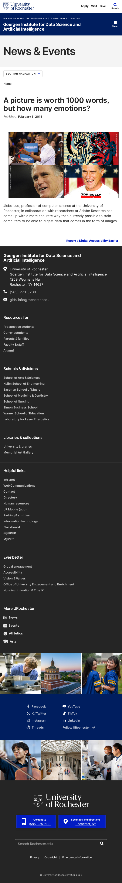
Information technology (20, 521)
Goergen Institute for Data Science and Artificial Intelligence (42, 27)
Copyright (50, 857)
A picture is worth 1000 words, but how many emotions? (56, 104)
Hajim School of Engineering (24, 383)
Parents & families (16, 338)
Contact (9, 491)
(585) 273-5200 (23, 292)
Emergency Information (77, 857)
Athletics (13, 633)
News (10, 617)
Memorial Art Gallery (18, 452)
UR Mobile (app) (15, 509)
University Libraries (17, 446)
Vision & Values (14, 578)
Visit (94, 6)
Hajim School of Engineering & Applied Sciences (41, 18)
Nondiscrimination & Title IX (23, 590)
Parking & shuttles (16, 515)
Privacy (34, 857)
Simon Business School (20, 407)
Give (103, 6)
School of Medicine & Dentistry (25, 395)
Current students (15, 333)
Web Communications (19, 485)
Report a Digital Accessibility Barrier (92, 240)
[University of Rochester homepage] (18, 6)
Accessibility (12, 572)
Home (7, 84)
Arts (9, 641)
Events (11, 625)
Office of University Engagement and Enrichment (38, 584)
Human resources (16, 503)
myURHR (9, 533)
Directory (10, 497)
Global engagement (17, 566)
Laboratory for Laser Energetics (26, 419)
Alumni (8, 350)
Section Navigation (23, 73)
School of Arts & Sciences (21, 378)
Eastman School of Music (21, 389)
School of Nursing (16, 401)
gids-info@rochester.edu (29, 299)
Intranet (9, 480)
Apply (85, 6)
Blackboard (11, 527)
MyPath (8, 539)
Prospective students (18, 327)
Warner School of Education (23, 413)
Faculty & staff (13, 344)
